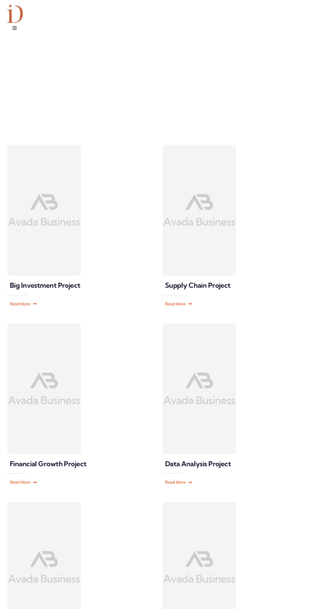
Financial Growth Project (48, 463)
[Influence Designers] (32, 7)
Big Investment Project (45, 285)
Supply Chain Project (198, 285)
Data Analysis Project (198, 463)
